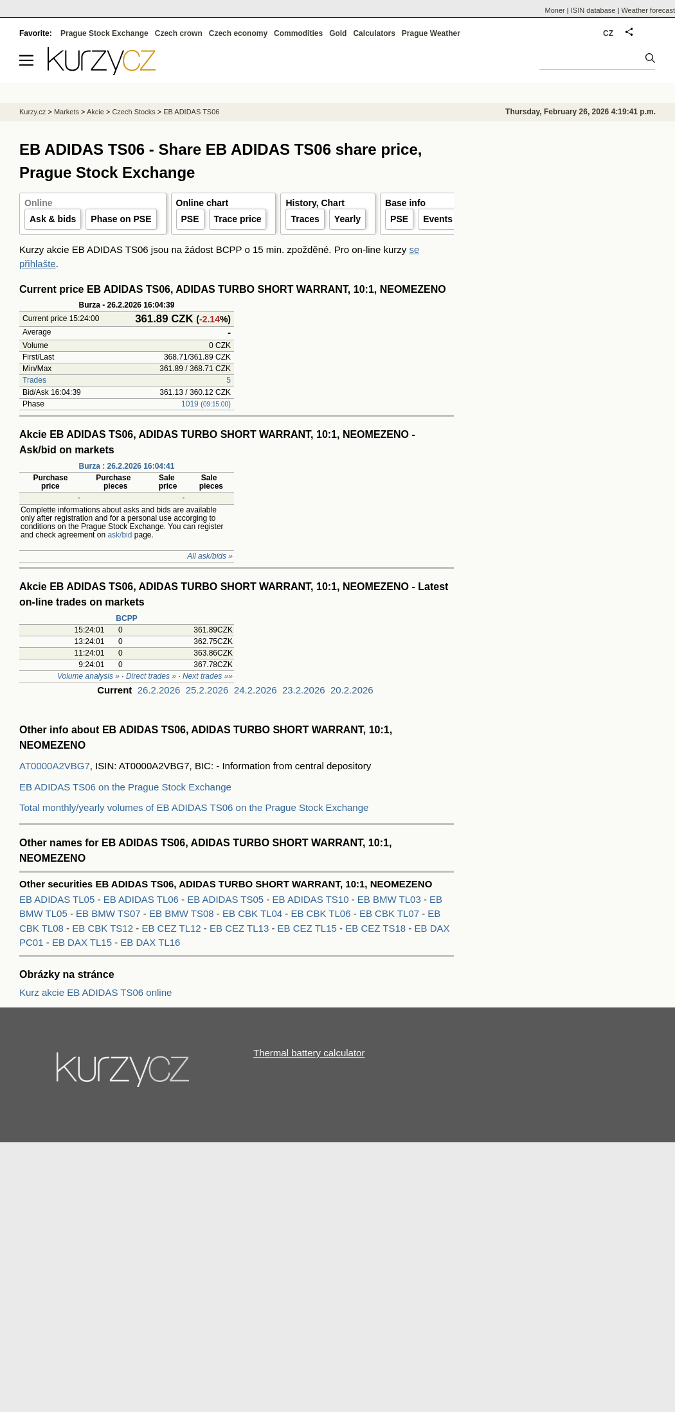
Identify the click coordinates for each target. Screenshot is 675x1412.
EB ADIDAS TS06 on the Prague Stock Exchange (125, 786)
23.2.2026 (303, 689)
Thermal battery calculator (308, 1052)
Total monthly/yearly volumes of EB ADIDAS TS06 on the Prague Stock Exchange (193, 807)
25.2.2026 (207, 689)
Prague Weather (431, 33)
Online (38, 203)
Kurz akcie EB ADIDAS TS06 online (95, 992)
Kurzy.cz (32, 112)
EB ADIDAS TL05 (58, 899)
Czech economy (238, 33)
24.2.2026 (255, 689)
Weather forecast (648, 10)
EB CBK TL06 (322, 913)
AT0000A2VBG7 (54, 765)
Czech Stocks (133, 112)
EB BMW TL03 (390, 899)
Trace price (238, 219)
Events (438, 219)
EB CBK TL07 (390, 913)
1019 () (206, 403)
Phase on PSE (121, 219)
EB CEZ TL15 (308, 928)
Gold (337, 33)
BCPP (126, 618)
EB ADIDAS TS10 (312, 899)
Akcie (95, 112)
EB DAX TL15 (83, 942)
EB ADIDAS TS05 (226, 899)
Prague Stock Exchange (104, 33)
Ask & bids (53, 219)
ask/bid (119, 534)
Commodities (298, 33)
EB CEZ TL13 (240, 928)
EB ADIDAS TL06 (142, 899)
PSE (190, 219)
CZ (608, 33)
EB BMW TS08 (183, 913)
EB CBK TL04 (253, 913)
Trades (34, 380)
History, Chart (315, 203)
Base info (405, 203)
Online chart (202, 203)
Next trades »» (208, 676)
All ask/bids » (210, 556)
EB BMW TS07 (109, 913)
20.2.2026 (352, 689)
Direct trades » (151, 676)
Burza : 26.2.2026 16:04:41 (127, 466)
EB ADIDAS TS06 (191, 112)
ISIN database (593, 10)
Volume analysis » (88, 676)
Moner (555, 10)
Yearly (347, 219)
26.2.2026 (159, 689)
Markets (66, 112)
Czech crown (179, 33)
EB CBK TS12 (104, 928)
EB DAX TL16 (150, 942)
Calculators (374, 33)
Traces (305, 219)
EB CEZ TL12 (172, 928)
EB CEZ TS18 (376, 928)
